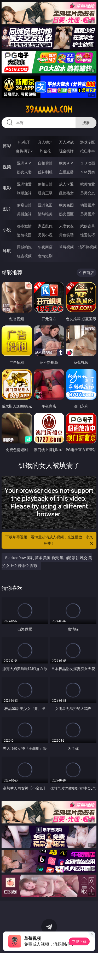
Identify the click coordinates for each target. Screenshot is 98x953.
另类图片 (87, 213)
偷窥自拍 (24, 204)
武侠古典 (87, 225)
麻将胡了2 (24, 150)
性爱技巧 (87, 234)
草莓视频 (66, 246)
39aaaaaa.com (49, 109)
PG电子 (24, 142)
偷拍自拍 (45, 183)
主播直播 (66, 171)
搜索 (86, 122)
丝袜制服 (45, 171)
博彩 (7, 146)
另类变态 (87, 192)
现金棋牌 (66, 150)
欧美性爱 (87, 183)
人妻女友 (66, 225)
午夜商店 (45, 246)
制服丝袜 (24, 192)
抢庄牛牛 (87, 150)
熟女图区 (66, 213)
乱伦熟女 (66, 192)
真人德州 (45, 142)
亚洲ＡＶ (24, 162)
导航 (7, 251)
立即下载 (79, 941)
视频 (7, 167)
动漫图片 (87, 204)
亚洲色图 (45, 204)
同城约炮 (24, 246)
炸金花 (45, 150)
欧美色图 (66, 204)
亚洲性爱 (24, 183)
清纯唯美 (45, 213)
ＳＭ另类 (87, 171)
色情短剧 (45, 255)
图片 (7, 209)
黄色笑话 (66, 234)
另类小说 (45, 234)
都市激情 (24, 225)
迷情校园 (24, 234)
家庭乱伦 (45, 225)
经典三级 (45, 192)
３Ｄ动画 (87, 162)
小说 (7, 230)
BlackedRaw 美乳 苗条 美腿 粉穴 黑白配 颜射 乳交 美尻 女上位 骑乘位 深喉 (47, 561)
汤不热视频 (87, 246)
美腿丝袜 (24, 213)
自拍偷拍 (45, 162)
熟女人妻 (24, 171)
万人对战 (66, 142)
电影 (7, 188)
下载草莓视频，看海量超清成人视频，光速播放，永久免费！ (49, 540)
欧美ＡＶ (66, 162)
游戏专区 (87, 142)
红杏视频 (24, 255)
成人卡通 (66, 183)
